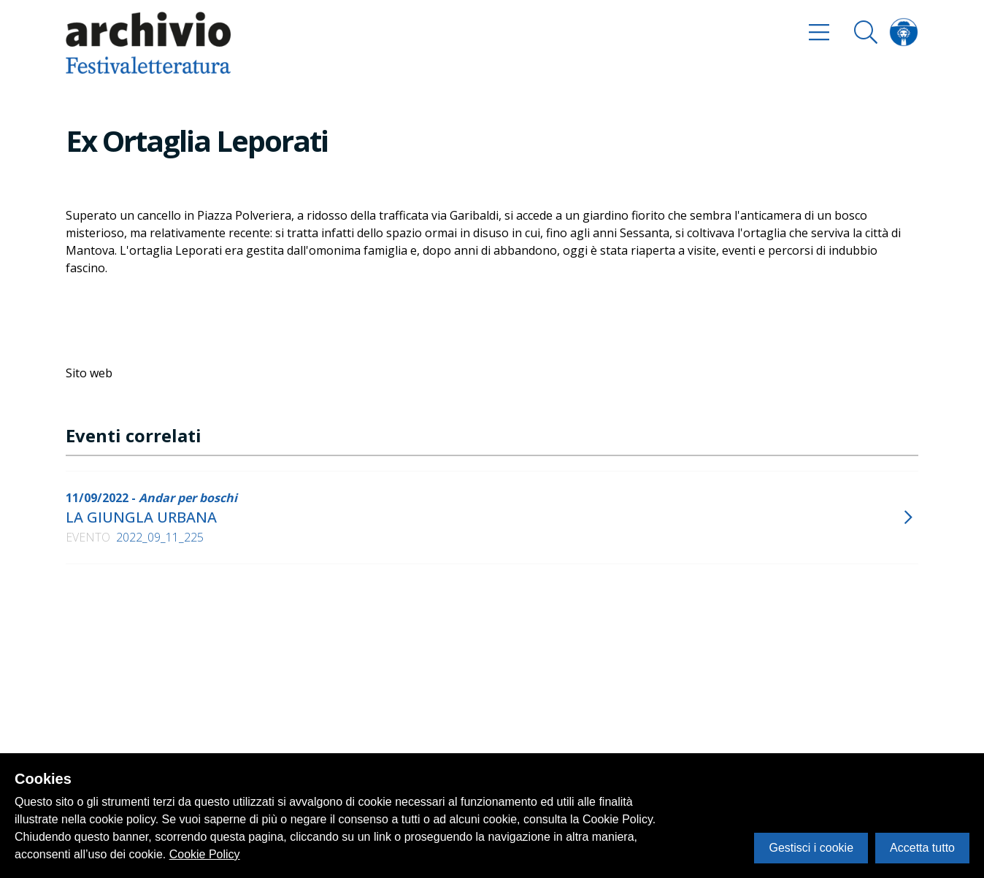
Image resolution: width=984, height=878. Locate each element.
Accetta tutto (922, 848)
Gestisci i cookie (811, 848)
